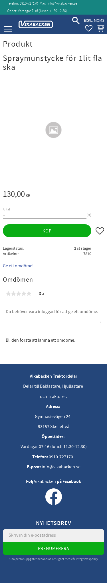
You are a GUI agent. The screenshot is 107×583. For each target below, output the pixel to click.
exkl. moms (94, 20)
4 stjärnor (23, 293)
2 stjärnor (13, 293)
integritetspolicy (87, 559)
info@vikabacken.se (62, 3)
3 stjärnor (18, 293)
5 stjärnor (28, 293)
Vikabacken (45, 481)
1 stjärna (8, 293)
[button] (8, 29)
